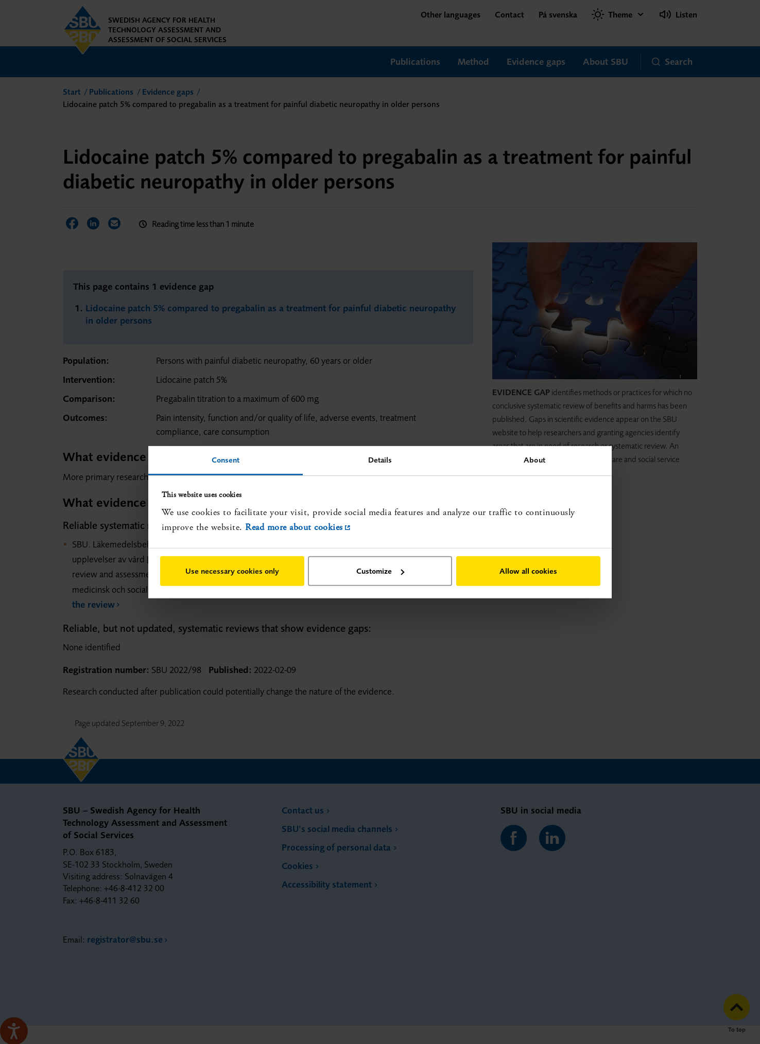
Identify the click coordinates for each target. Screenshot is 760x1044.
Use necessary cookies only (232, 570)
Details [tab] (380, 459)
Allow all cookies (528, 570)
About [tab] (534, 459)
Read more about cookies (294, 527)
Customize (380, 570)
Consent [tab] (226, 459)
